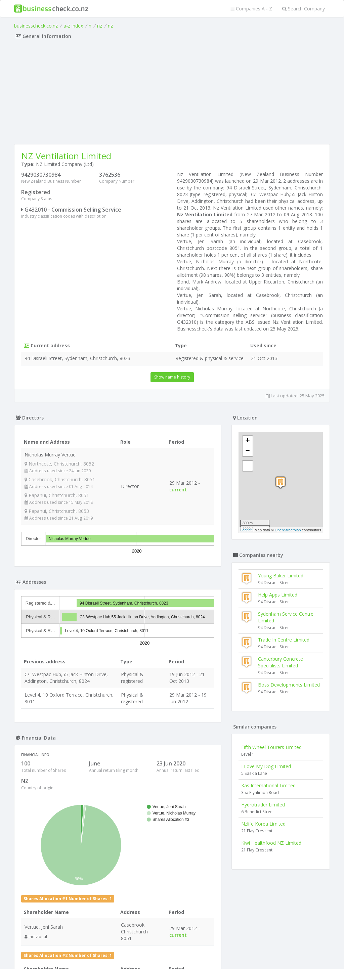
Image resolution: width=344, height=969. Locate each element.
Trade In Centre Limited (283, 639)
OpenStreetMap (288, 530)
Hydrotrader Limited (263, 804)
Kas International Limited (268, 785)
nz (99, 26)
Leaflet (246, 530)
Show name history (172, 377)
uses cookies (134, 955)
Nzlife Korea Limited (263, 824)
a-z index (73, 26)
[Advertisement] (172, 94)
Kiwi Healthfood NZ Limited (271, 843)
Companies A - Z (251, 8)
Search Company (303, 8)
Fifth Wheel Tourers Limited (271, 747)
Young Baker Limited (280, 575)
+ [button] (248, 441)
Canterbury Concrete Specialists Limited (280, 662)
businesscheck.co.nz (36, 26)
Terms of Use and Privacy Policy (172, 950)
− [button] (248, 451)
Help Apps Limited (277, 594)
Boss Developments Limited (289, 684)
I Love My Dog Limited (266, 766)
